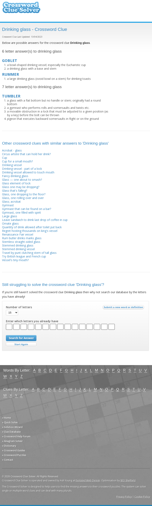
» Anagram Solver (12, 441)
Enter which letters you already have (32, 321)
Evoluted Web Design (88, 480)
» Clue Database (11, 432)
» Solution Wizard (12, 427)
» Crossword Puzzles (14, 455)
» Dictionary (9, 446)
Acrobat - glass (12, 150)
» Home (6, 418)
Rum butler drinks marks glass (22, 238)
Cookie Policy (142, 496)
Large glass (9, 216)
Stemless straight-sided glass (21, 242)
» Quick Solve (10, 422)
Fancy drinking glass (15, 176)
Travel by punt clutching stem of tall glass (29, 253)
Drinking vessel (12, 165)
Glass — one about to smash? (22, 180)
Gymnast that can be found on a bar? (26, 209)
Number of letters (19, 307)
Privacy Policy (124, 496)
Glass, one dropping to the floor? (23, 194)
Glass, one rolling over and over (23, 198)
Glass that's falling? (14, 190)
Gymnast (8, 205)
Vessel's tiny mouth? (15, 260)
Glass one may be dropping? (20, 187)
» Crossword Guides (13, 450)
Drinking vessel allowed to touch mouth (28, 172)
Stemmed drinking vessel (18, 249)
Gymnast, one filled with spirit (21, 212)
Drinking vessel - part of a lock (22, 169)
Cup (4, 158)
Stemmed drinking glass (17, 245)
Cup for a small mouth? (17, 161)
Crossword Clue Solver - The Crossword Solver (21, 9)
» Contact (7, 460)
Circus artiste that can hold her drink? (26, 154)
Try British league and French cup (24, 256)
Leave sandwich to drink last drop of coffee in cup (35, 220)
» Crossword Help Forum (16, 436)
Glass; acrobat (11, 201)
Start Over (21, 344)
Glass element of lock (16, 183)
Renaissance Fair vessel (17, 234)
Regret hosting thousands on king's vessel (29, 231)
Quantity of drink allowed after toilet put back (32, 227)
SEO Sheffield (128, 480)
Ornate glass (10, 223)
